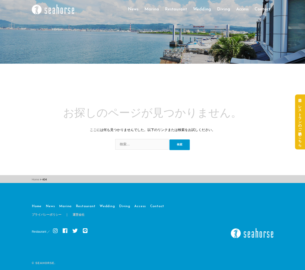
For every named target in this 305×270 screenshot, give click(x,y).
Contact (262, 9)
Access (242, 9)
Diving (223, 9)
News (133, 9)
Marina (151, 9)
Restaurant (176, 9)
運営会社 (79, 215)
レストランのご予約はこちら (300, 122)
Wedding (202, 9)
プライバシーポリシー (46, 215)
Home (37, 206)
